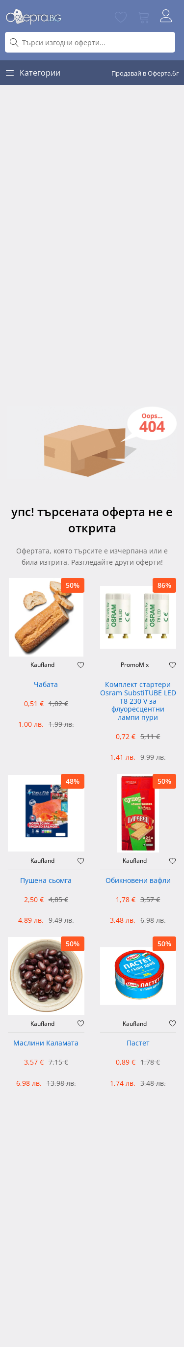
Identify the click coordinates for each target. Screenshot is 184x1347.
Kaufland (42, 664)
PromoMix (135, 664)
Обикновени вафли (138, 881)
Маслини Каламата (46, 1043)
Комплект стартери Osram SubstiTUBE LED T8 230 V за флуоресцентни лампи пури (138, 701)
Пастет (138, 1043)
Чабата (46, 685)
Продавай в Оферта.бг (145, 73)
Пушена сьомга (46, 881)
